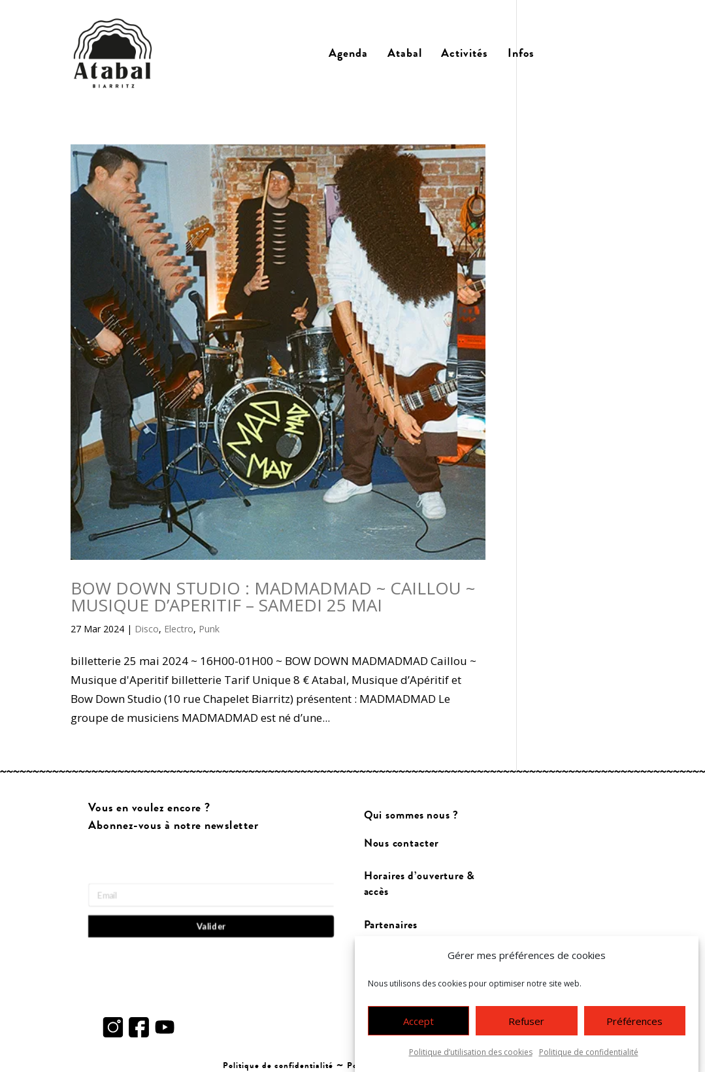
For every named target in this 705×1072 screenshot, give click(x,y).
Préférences (634, 1023)
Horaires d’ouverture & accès (418, 883)
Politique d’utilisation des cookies (471, 1055)
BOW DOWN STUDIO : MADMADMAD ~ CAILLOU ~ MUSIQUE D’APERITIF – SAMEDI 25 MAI (273, 596)
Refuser (526, 1023)
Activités (464, 53)
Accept (418, 1023)
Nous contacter (400, 843)
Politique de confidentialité (588, 1055)
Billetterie (590, 53)
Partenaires (390, 924)
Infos (521, 53)
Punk (209, 629)
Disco (147, 629)
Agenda (348, 53)
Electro (178, 629)
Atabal (404, 53)
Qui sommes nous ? (410, 815)
